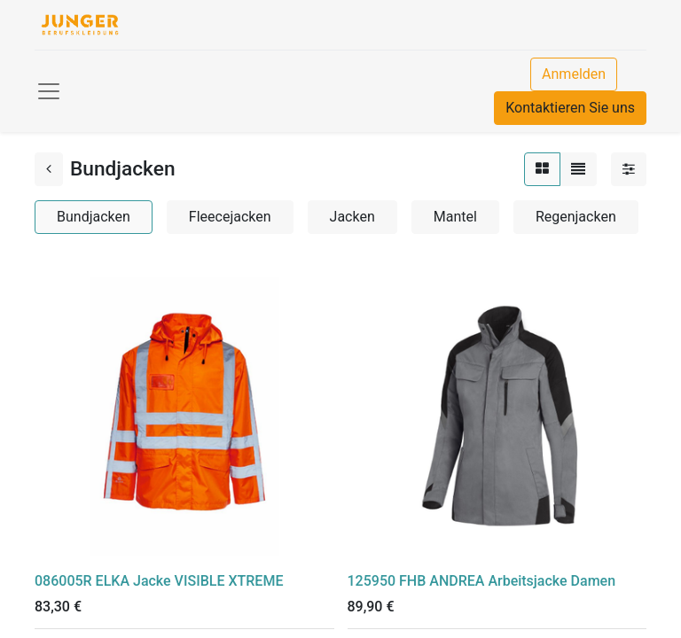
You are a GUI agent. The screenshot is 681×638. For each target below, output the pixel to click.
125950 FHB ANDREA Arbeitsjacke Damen (482, 580)
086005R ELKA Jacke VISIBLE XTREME (159, 580)
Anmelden (574, 74)
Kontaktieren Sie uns (570, 107)
